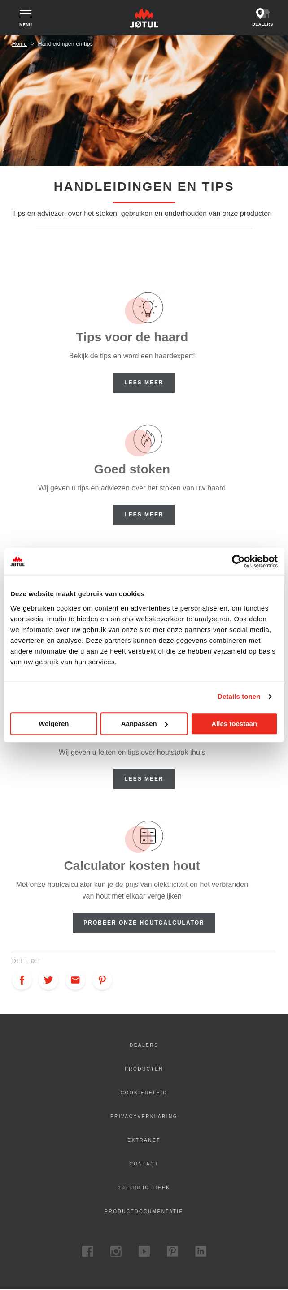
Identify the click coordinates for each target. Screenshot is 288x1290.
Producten (144, 1069)
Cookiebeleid (144, 1093)
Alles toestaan (234, 723)
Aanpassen (144, 723)
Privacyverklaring (144, 1116)
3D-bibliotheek (144, 1188)
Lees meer (143, 383)
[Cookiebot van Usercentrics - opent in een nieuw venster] (238, 561)
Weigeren (54, 723)
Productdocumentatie (144, 1211)
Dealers (144, 1045)
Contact (143, 1164)
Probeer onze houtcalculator (144, 923)
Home (19, 44)
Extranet (143, 1140)
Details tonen (239, 696)
